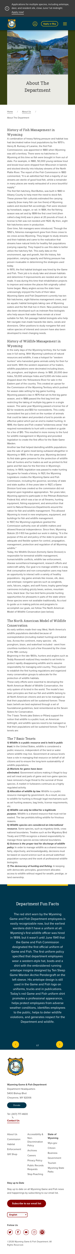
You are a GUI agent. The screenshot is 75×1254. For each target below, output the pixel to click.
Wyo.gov (52, 1143)
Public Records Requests (35, 1167)
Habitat (11, 1144)
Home (10, 111)
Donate (16, 1105)
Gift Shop (12, 1154)
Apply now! (18, 12)
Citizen (51, 1148)
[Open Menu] (65, 24)
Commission (13, 1139)
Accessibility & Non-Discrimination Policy (35, 1139)
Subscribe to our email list (26, 1203)
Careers (31, 1155)
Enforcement (14, 1149)
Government (54, 1158)
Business (52, 1153)
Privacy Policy (34, 1160)
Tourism (52, 1163)
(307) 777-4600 (19, 1115)
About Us (26, 111)
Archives (32, 1150)
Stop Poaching (35, 1174)
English (13, 1214)
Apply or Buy (49, 23)
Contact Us (13, 1120)
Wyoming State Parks (56, 1169)
